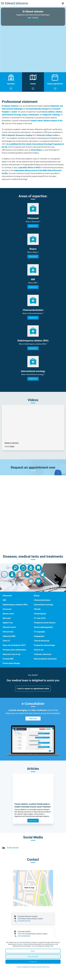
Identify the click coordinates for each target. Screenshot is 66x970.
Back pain (7, 618)
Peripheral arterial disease (44, 623)
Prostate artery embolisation (14, 650)
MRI (4, 600)
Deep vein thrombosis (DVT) (14, 645)
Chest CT (6, 641)
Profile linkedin (13, 848)
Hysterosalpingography (43, 627)
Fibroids (37, 609)
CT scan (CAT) (40, 618)
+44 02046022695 (23, 936)
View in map (29, 888)
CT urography (39, 632)
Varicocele (7, 609)
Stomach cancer (9, 627)
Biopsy (37, 596)
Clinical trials (8, 632)
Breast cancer (8, 614)
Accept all (33, 962)
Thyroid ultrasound (41, 641)
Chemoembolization (42, 600)
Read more (33, 226)
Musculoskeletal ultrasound (45, 659)
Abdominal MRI (9, 636)
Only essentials (33, 956)
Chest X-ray (38, 650)
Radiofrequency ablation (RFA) (15, 605)
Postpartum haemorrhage (44, 645)
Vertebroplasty (40, 614)
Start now (33, 718)
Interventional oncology (43, 605)
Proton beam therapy (11, 663)
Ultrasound (7, 596)
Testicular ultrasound (42, 654)
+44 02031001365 (23, 921)
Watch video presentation (33, 21)
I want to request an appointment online (33, 689)
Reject (33, 951)
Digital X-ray (8, 623)
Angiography (39, 636)
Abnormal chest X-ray (11, 654)
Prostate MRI (8, 659)
